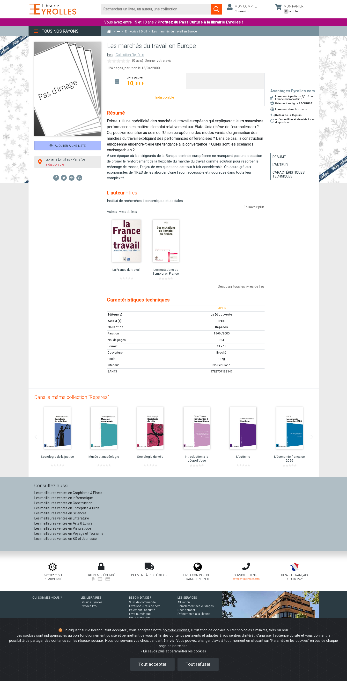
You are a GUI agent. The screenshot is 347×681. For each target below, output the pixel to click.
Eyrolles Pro (88, 606)
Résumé (279, 157)
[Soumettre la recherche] (216, 9)
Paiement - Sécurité (142, 610)
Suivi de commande (142, 602)
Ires (110, 55)
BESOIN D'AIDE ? (140, 597)
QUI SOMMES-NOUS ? (47, 597)
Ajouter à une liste (68, 145)
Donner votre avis (158, 60)
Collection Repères (130, 55)
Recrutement (186, 610)
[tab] (146, 80)
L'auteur (280, 165)
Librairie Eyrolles (92, 602)
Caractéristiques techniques (289, 174)
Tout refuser (198, 664)
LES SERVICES (187, 597)
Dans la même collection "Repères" (71, 397)
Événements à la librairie (193, 614)
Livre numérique (140, 614)
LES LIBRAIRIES (91, 597)
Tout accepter (152, 664)
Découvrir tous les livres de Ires (241, 286)
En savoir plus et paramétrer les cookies (174, 651)
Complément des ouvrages (195, 606)
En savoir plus (254, 207)
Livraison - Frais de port (144, 606)
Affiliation (183, 602)
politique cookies (176, 630)
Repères (221, 327)
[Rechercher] (156, 9)
